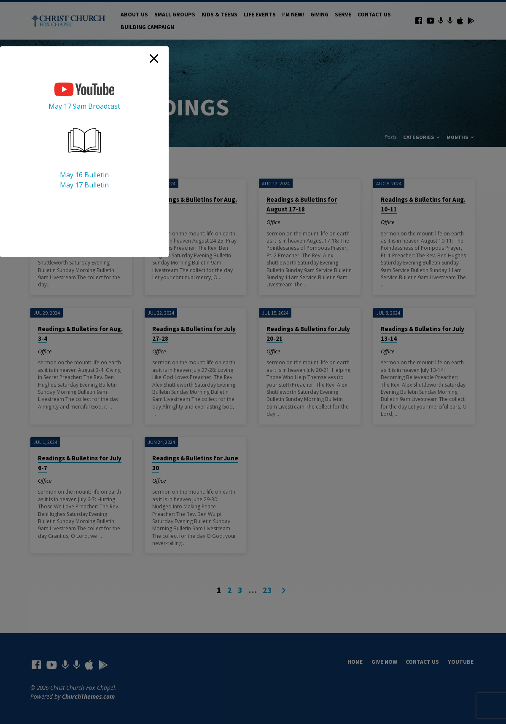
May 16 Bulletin (84, 174)
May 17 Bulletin (84, 185)
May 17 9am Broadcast (84, 106)
